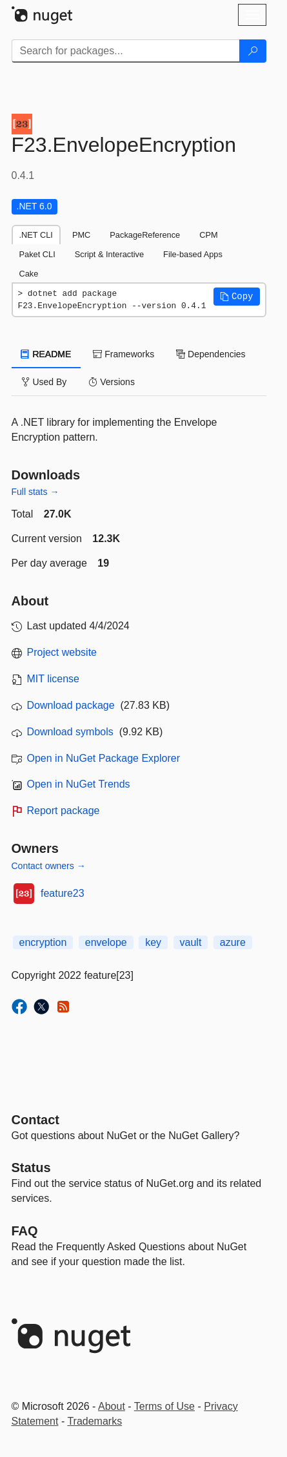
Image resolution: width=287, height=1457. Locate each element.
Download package (71, 705)
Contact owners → (49, 866)
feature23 (62, 893)
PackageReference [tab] (145, 235)
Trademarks (94, 1421)
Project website (62, 652)
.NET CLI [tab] (36, 235)
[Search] (252, 51)
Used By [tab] (44, 381)
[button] (236, 297)
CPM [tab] (208, 235)
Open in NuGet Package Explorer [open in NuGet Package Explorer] (103, 758)
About (111, 1406)
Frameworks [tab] (123, 354)
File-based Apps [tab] (193, 254)
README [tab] (46, 354)
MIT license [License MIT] (53, 678)
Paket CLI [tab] (37, 254)
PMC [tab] (81, 235)
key (153, 942)
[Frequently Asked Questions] (25, 1231)
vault (191, 942)
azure (233, 942)
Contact (35, 1120)
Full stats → (35, 492)
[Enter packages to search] (126, 51)
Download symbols (70, 731)
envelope (106, 942)
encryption (43, 942)
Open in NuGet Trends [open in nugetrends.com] (78, 784)
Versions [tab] (111, 381)
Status (31, 1167)
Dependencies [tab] (210, 354)
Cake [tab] (29, 273)
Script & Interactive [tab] (109, 254)
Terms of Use (164, 1406)
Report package (63, 810)
